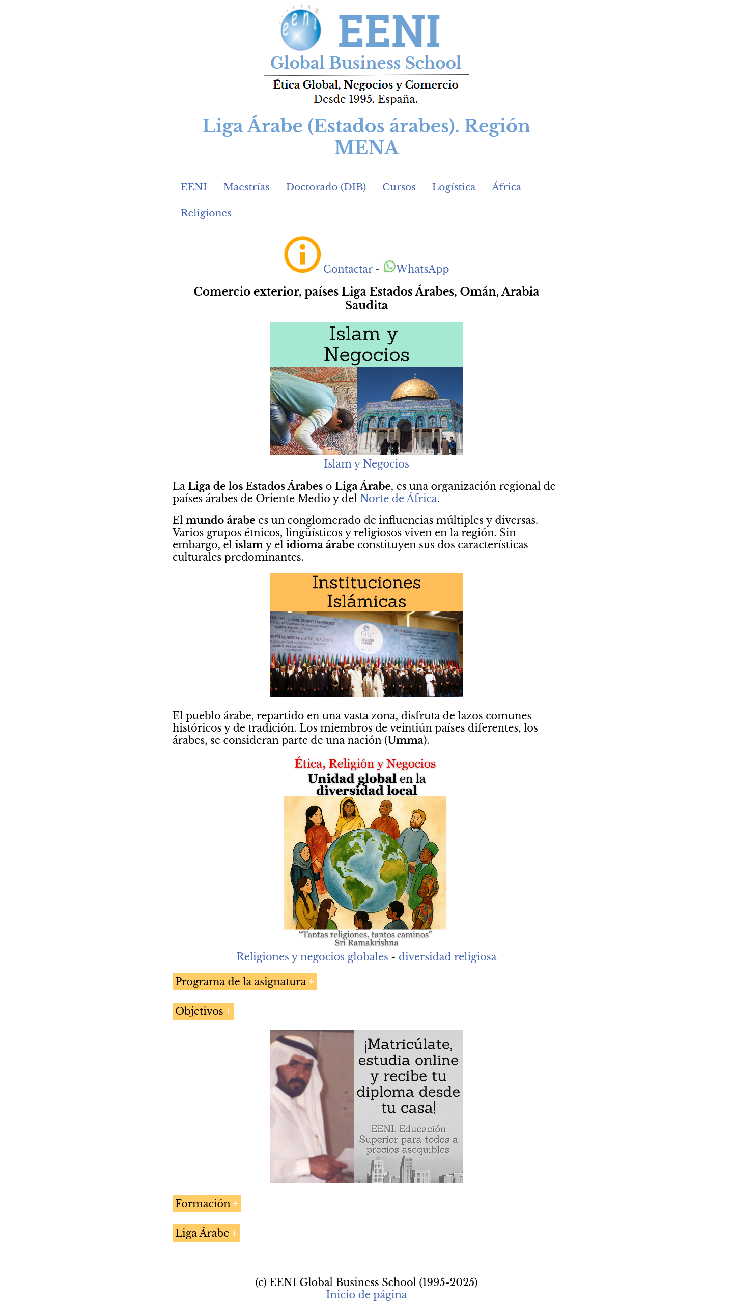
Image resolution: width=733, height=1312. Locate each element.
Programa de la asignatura (240, 982)
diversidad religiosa (447, 957)
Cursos (399, 187)
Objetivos (199, 1011)
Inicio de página (366, 1295)
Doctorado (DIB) (326, 187)
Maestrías (246, 187)
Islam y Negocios (366, 464)
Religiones (206, 213)
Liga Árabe (202, 1233)
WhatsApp (416, 269)
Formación (203, 1204)
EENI (194, 187)
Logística (454, 187)
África (506, 187)
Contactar (348, 269)
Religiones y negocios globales (312, 957)
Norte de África (398, 498)
